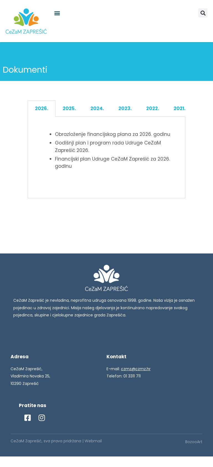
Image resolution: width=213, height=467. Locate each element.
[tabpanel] (106, 158)
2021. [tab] (180, 108)
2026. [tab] (41, 108)
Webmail (93, 441)
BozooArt (193, 442)
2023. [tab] (125, 108)
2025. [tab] (69, 108)
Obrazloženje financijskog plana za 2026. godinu (112, 134)
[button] (57, 12)
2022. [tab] (152, 108)
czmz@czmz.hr (136, 369)
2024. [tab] (97, 108)
